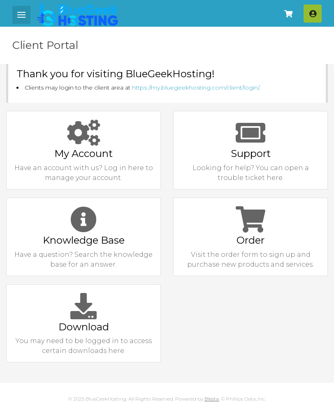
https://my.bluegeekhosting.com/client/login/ (195, 87)
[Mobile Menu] (21, 15)
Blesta (211, 399)
